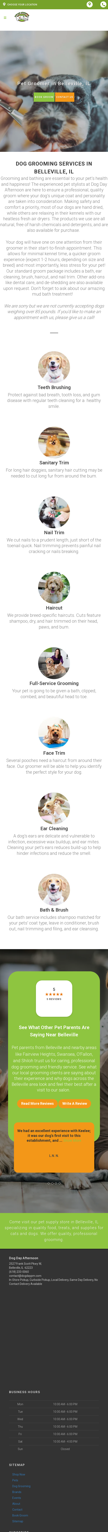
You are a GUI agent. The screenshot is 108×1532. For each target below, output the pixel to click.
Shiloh (27, 1058)
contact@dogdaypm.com (25, 1274)
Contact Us (65, 97)
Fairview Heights (39, 1053)
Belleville (54, 1047)
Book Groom (43, 97)
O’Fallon (84, 1053)
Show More (72, 1138)
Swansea (66, 1053)
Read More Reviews (37, 1101)
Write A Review (74, 1101)
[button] (49, 1181)
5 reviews (54, 999)
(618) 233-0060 (19, 1270)
